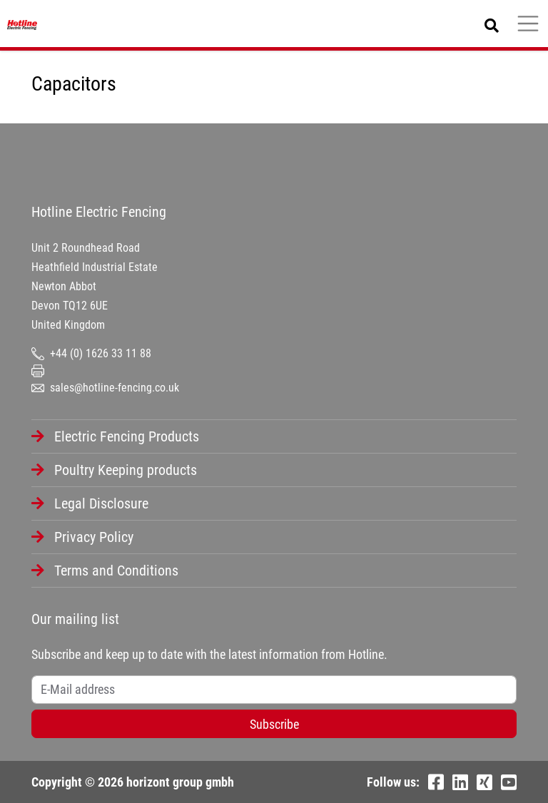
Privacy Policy (93, 537)
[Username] (274, 689)
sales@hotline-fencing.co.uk (105, 387)
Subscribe (274, 724)
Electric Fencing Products (126, 436)
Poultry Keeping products (125, 470)
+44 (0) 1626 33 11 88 (91, 353)
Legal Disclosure (101, 503)
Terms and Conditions (116, 570)
